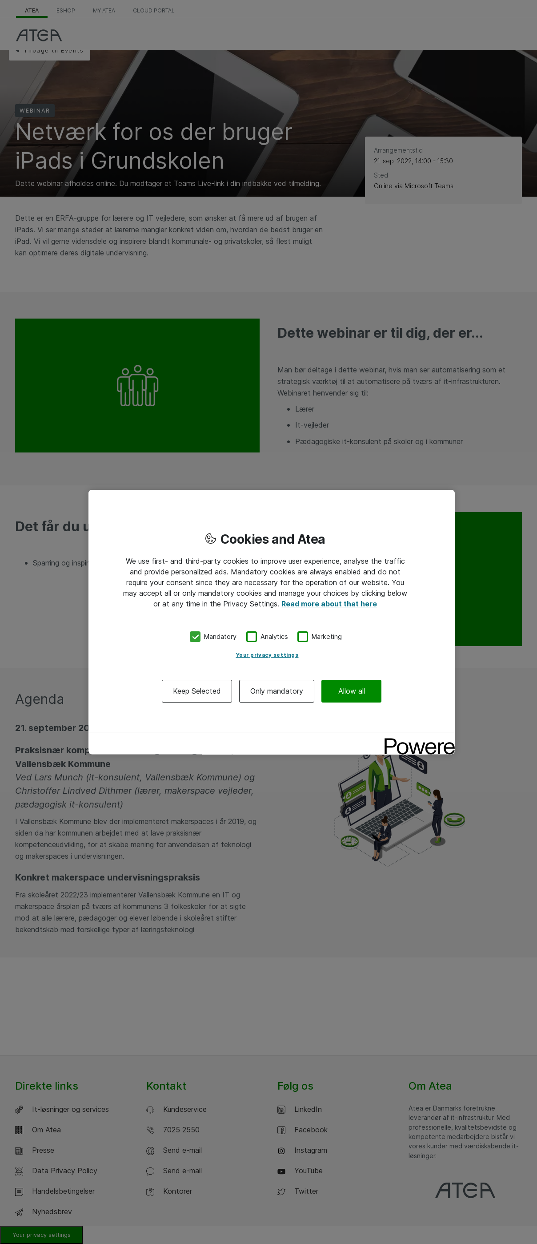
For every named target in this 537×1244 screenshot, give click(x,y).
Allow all (351, 690)
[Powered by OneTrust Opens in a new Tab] (416, 739)
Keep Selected (197, 690)
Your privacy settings (267, 654)
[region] (271, 622)
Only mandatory (276, 690)
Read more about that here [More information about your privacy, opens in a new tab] (329, 603)
